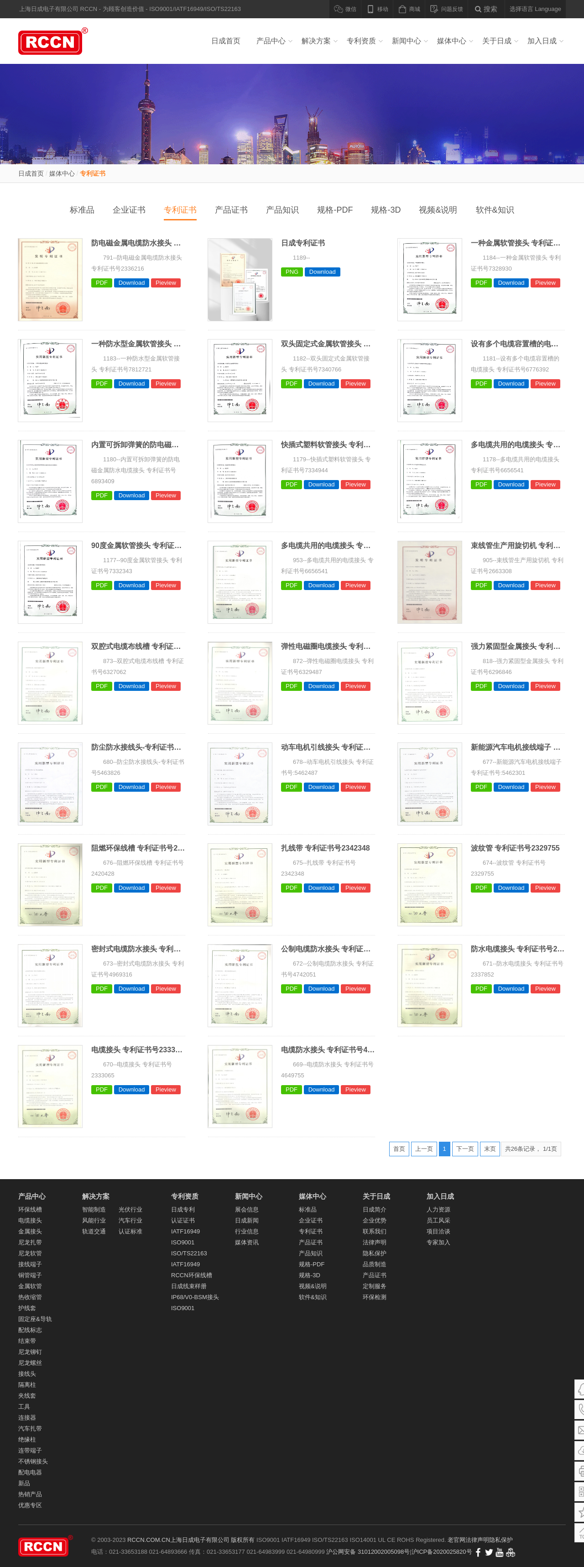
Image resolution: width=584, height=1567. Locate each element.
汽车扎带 (30, 1428)
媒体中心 (451, 41)
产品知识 (282, 209)
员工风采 (438, 1220)
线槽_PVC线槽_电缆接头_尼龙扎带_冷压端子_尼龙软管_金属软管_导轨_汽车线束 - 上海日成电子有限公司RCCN (64, 41)
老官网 (456, 1539)
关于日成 (496, 41)
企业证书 (129, 209)
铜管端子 (30, 1275)
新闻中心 (406, 41)
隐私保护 (374, 1253)
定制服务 (374, 1286)
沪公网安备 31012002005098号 (368, 1551)
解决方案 (316, 41)
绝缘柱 (27, 1439)
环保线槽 (30, 1209)
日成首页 (225, 41)
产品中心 (271, 41)
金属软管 (30, 1286)
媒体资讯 (247, 1242)
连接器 (27, 1417)
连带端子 (30, 1450)
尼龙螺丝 (30, 1362)
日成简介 (374, 1209)
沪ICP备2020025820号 (442, 1551)
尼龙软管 (30, 1253)
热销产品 (30, 1494)
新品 (24, 1483)
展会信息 (247, 1209)
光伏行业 (130, 1209)
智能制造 (94, 1209)
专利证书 (92, 173)
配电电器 (30, 1472)
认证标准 (130, 1231)
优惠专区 (30, 1505)
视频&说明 (438, 209)
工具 (24, 1406)
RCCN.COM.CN (148, 1539)
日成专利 (183, 1209)
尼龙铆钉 (30, 1351)
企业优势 (374, 1220)
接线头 (27, 1373)
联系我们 (374, 1231)
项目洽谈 (438, 1231)
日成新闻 (247, 1220)
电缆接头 (30, 1220)
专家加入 (438, 1242)
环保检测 (374, 1297)
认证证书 (183, 1220)
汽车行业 (130, 1220)
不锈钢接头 (33, 1461)
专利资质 (361, 41)
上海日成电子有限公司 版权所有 (212, 1539)
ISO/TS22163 (189, 1253)
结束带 (27, 1340)
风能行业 (94, 1220)
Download (132, 282)
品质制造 (374, 1264)
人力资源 (438, 1209)
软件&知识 (495, 209)
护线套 (27, 1308)
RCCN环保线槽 (191, 1275)
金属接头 (30, 1231)
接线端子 (30, 1264)
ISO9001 (182, 1242)
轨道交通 (94, 1231)
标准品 (82, 209)
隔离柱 (27, 1384)
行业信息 (247, 1231)
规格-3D (386, 209)
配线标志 (30, 1330)
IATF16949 (185, 1231)
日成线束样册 (189, 1286)
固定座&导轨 (35, 1319)
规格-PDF (335, 209)
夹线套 (27, 1395)
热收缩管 (30, 1297)
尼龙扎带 (30, 1242)
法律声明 (374, 1242)
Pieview (166, 282)
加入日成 (542, 41)
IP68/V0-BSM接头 (195, 1297)
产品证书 (231, 209)
